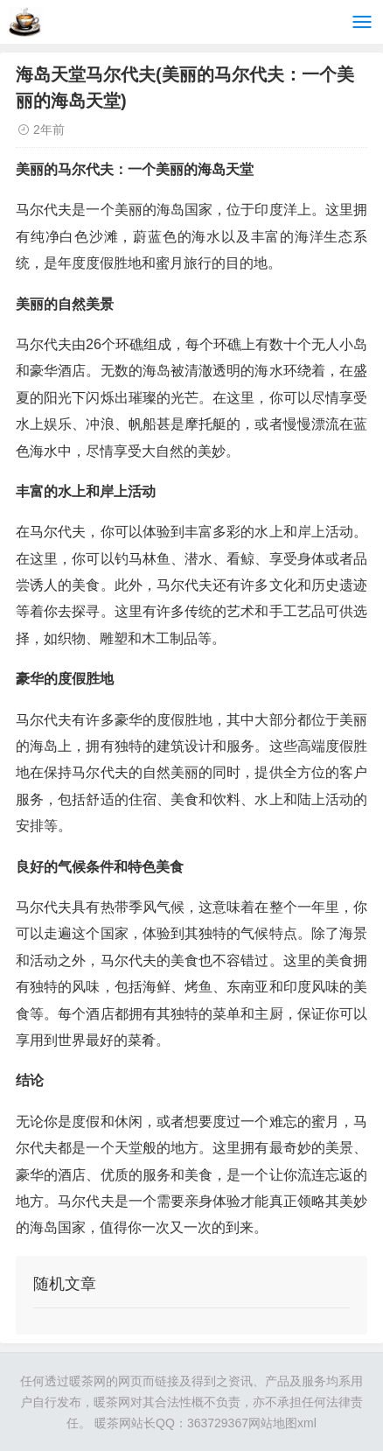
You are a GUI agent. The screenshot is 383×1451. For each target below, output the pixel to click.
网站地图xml (282, 1423)
